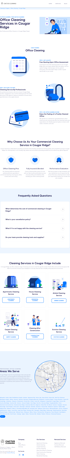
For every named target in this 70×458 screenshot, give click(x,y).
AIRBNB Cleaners (59, 300)
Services (58, 3)
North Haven (13, 413)
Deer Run (39, 403)
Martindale (64, 410)
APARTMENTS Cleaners (11, 300)
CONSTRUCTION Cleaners (35, 336)
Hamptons (38, 406)
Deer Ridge (33, 403)
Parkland (43, 413)
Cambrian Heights (49, 399)
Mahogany (36, 410)
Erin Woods (49, 404)
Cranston (19, 403)
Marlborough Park (57, 410)
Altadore (25, 397)
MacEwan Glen (30, 410)
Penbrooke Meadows (56, 413)
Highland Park (3, 408)
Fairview (65, 404)
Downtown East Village (19, 404)
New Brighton (62, 412)
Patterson (48, 413)
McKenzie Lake (11, 412)
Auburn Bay (51, 397)
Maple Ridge (43, 410)
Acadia (7, 397)
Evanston (55, 404)
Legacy (9, 410)
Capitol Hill (65, 399)
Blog (65, 3)
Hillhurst (14, 408)
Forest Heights (9, 406)
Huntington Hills (33, 408)
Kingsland (65, 408)
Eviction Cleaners (59, 337)
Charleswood (20, 401)
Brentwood (26, 399)
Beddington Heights (4, 399)
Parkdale (39, 413)
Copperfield (49, 401)
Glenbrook (27, 406)
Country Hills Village (4, 403)
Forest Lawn (16, 406)
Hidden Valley (62, 406)
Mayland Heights (4, 412)
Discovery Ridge (45, 403)
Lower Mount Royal (22, 410)
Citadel (32, 401)
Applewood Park (31, 397)
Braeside (21, 399)
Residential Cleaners (35, 300)
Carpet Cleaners (11, 337)
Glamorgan (22, 406)
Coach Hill (36, 401)
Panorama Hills (33, 413)
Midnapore (26, 412)
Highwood (9, 408)
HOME (50, 3)
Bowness (16, 399)
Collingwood (42, 401)
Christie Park (27, 401)
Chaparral (14, 401)
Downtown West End (30, 404)
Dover (60, 403)
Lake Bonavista (3, 410)
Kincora (60, 408)
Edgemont (38, 404)
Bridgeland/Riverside (34, 399)
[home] (10, 3)
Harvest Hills (44, 406)
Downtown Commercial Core (6, 404)
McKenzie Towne (19, 412)
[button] (58, 3)
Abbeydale (2, 397)
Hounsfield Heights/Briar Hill (22, 408)
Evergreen (60, 404)
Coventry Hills (13, 403)
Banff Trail (57, 397)
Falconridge (2, 406)
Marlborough (49, 410)
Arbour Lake (38, 397)
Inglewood (40, 408)
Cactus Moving (11, 452)
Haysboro (56, 406)
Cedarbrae (8, 401)
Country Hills (62, 401)
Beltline (11, 399)
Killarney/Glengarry (54, 408)
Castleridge (2, 401)
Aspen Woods (45, 397)
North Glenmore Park (5, 413)
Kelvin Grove (46, 408)
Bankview (62, 397)
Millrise (31, 412)
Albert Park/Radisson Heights (16, 397)
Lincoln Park (14, 410)
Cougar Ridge (55, 401)
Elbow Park (43, 404)
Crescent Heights (26, 403)
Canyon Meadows (58, 399)
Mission (35, 412)
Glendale (33, 406)
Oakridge (19, 413)
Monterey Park (41, 412)
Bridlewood (41, 399)
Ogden (23, 413)
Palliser (27, 413)
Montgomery (48, 412)
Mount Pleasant (55, 412)
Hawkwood (50, 406)
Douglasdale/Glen (54, 403)
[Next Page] (2, 416)
